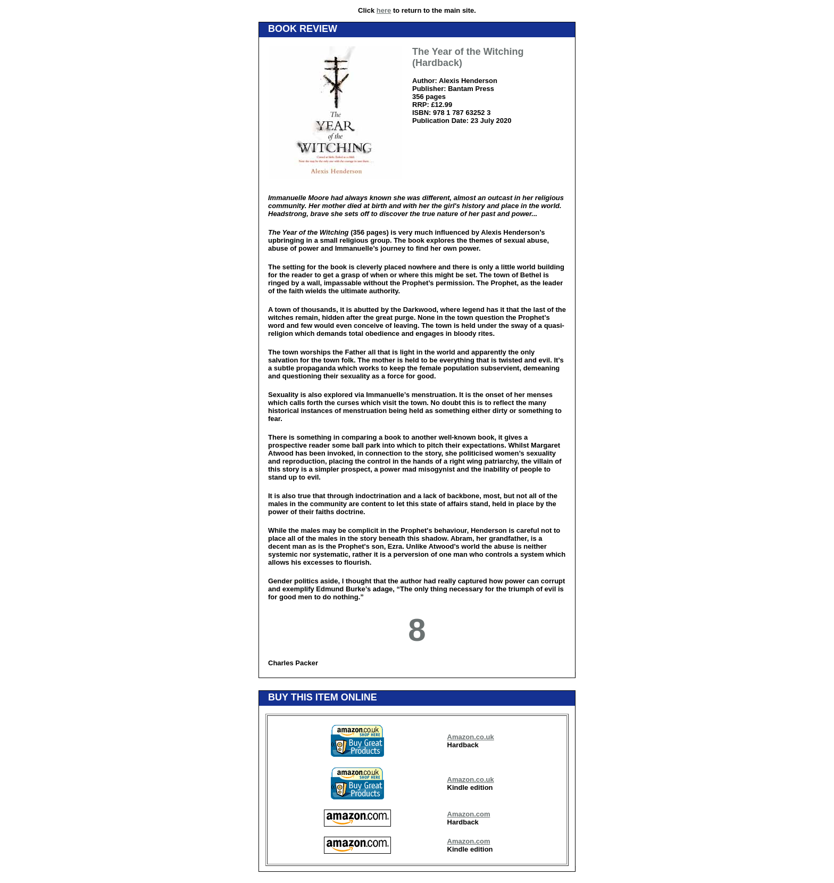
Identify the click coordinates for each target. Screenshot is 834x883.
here (384, 10)
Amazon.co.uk (470, 737)
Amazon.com (468, 814)
